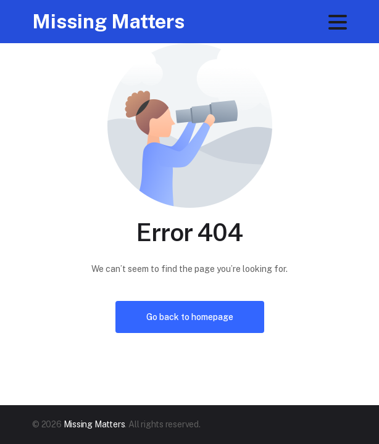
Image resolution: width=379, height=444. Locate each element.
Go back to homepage (189, 317)
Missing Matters (108, 21)
